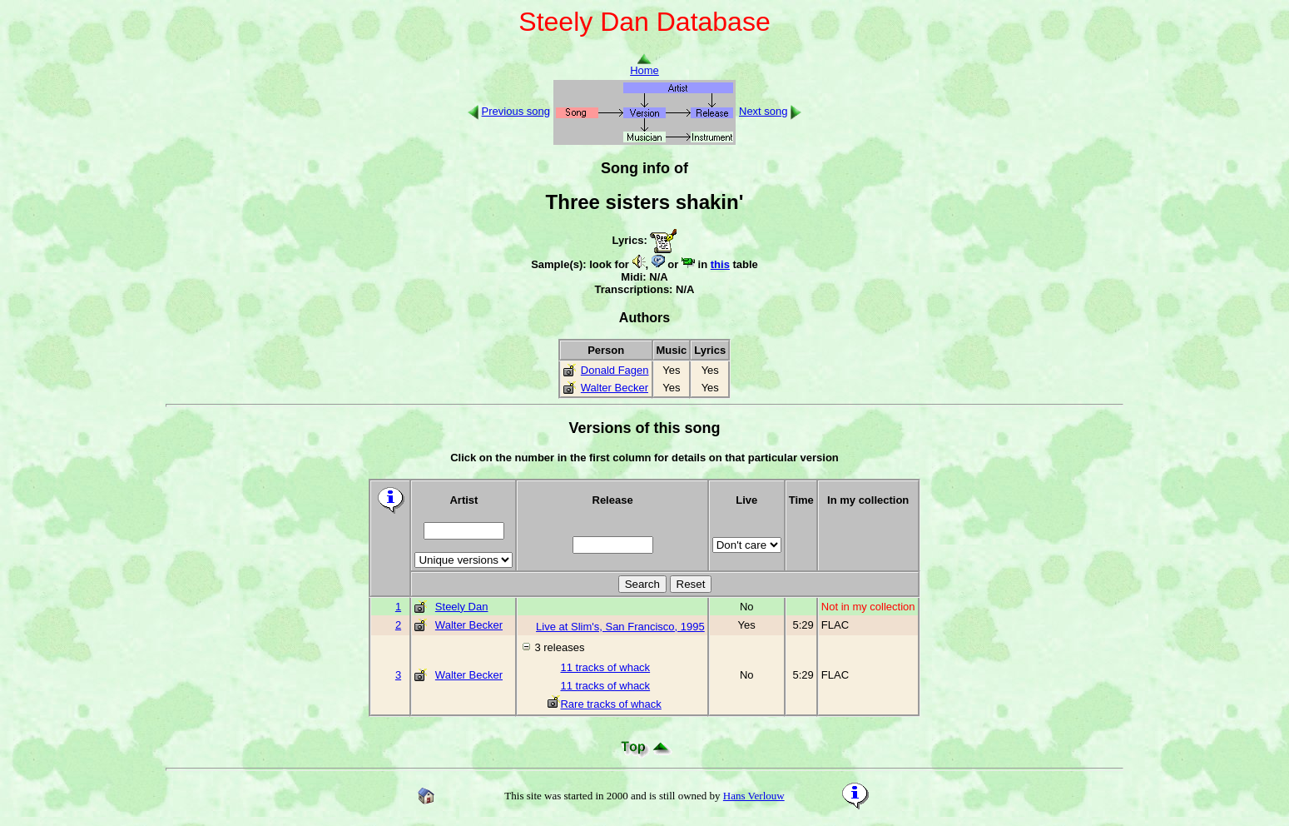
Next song (763, 111)
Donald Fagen (615, 370)
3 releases (559, 647)
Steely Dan (461, 606)
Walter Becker (614, 387)
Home (644, 65)
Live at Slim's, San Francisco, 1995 (620, 626)
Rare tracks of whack (604, 704)
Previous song (516, 111)
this (720, 264)
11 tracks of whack (599, 667)
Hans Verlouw (754, 795)
